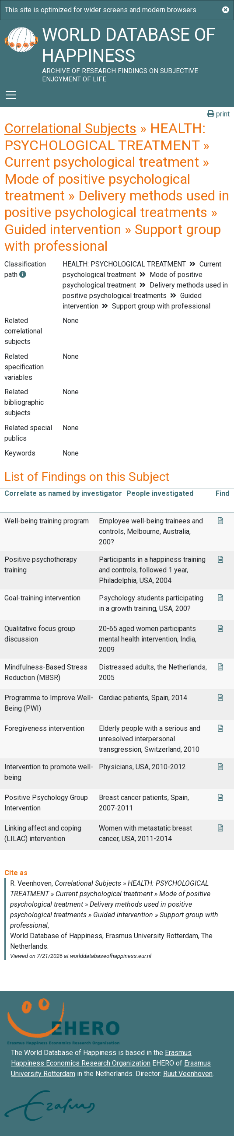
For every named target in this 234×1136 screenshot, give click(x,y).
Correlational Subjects (70, 128)
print (218, 114)
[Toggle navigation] (10, 95)
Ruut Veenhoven (188, 1073)
